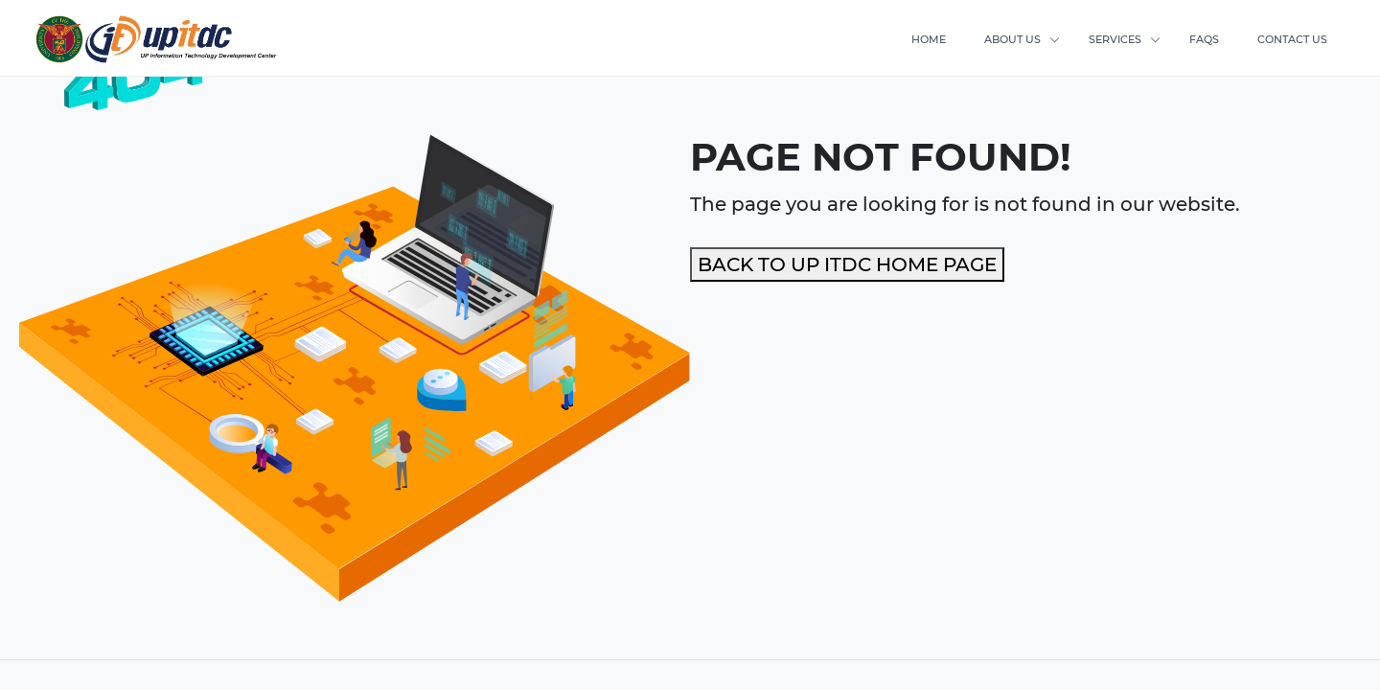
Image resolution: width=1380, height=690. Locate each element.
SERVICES (1115, 39)
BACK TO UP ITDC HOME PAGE (847, 264)
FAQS (1204, 39)
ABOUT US (1012, 39)
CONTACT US (1292, 39)
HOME (928, 39)
